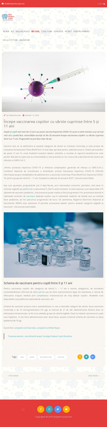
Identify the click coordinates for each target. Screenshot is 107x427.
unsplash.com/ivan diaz (25, 328)
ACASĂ (6, 31)
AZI (12, 31)
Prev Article (13, 375)
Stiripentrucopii (15, 115)
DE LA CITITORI (10, 40)
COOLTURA (46, 31)
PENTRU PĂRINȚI (82, 31)
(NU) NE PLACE (23, 31)
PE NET (68, 31)
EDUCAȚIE (58, 31)
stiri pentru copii (46, 357)
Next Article (93, 375)
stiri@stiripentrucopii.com (13, 4)
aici (52, 299)
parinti (32, 357)
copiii (14, 131)
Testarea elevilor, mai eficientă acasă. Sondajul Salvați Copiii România (40, 336)
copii (22, 357)
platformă (27, 189)
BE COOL (35, 31)
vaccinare (30, 196)
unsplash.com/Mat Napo (48, 328)
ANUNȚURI (24, 40)
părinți (41, 292)
